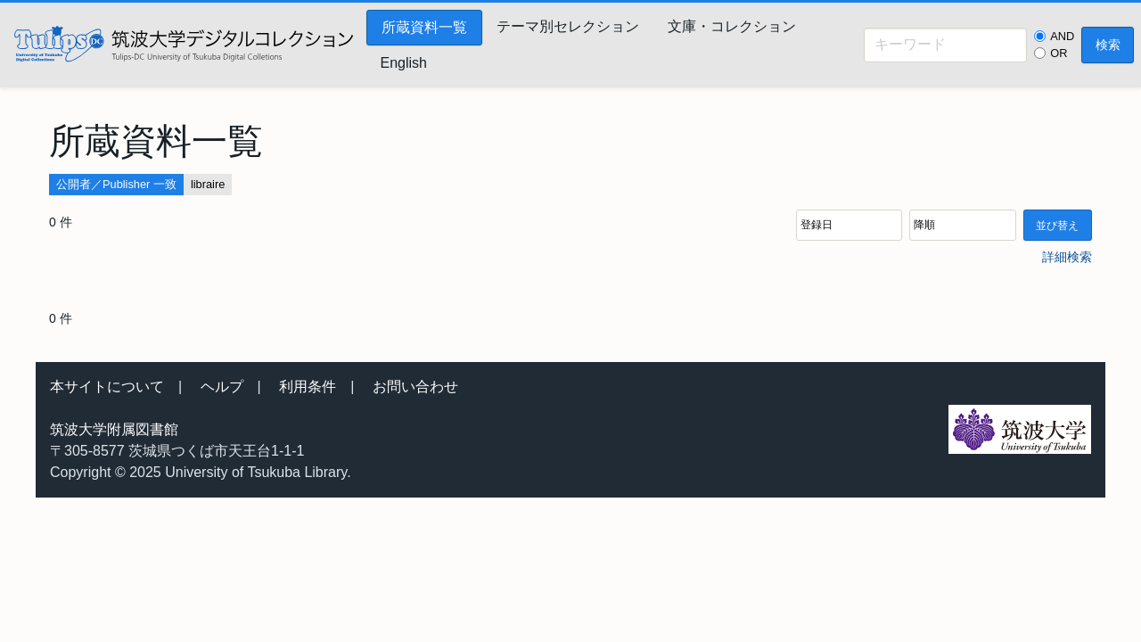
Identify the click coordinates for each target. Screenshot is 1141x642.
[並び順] (849, 225)
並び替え (1057, 225)
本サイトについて (107, 386)
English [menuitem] (404, 62)
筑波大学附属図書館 (114, 429)
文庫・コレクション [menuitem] (732, 26)
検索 (1108, 44)
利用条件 (307, 386)
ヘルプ (222, 386)
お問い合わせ (415, 386)
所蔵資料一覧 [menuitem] (424, 27)
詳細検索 (1067, 257)
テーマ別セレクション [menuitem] (568, 26)
